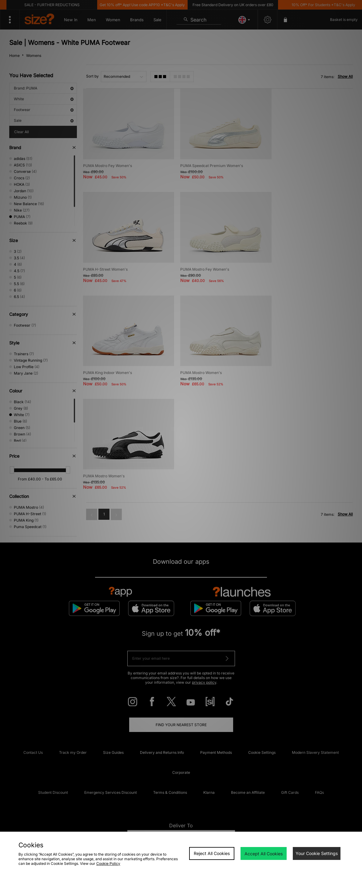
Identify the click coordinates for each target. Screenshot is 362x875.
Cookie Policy (108, 863)
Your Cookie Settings (317, 853)
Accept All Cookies (264, 853)
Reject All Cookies (212, 853)
